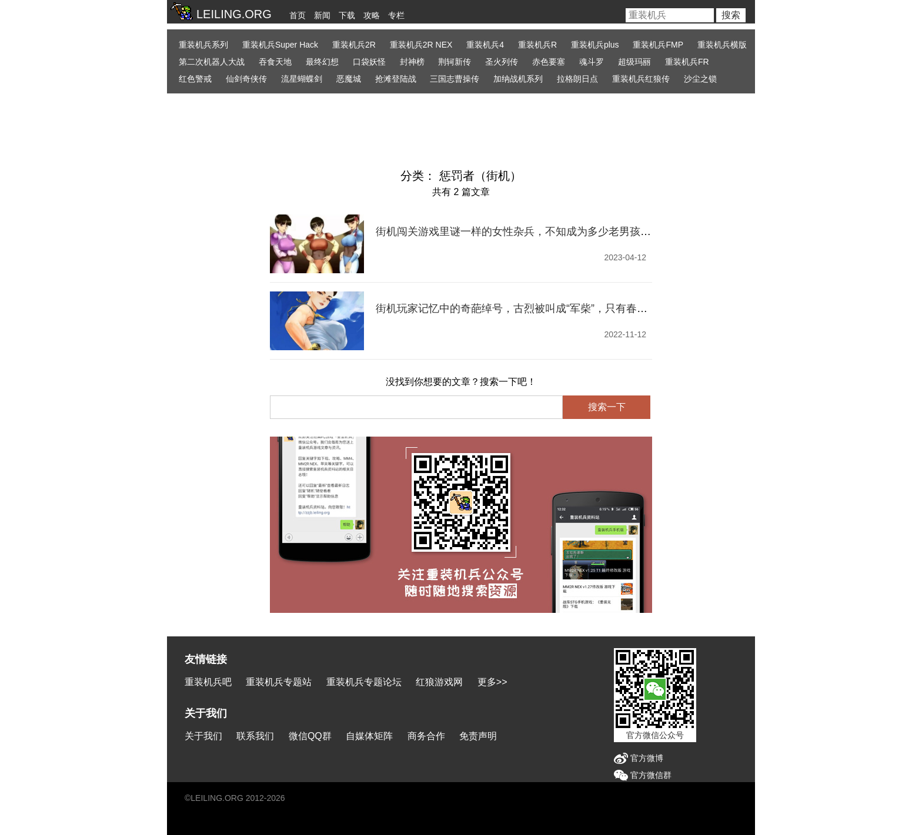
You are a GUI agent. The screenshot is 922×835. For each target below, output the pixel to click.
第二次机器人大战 (212, 61)
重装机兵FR (687, 61)
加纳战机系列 (518, 78)
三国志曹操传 (454, 78)
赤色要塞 (548, 61)
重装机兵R (537, 44)
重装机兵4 (485, 44)
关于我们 (203, 736)
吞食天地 (275, 61)
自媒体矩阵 (369, 736)
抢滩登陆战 (395, 78)
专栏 (396, 15)
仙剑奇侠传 (246, 78)
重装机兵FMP (658, 44)
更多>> (492, 682)
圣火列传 (501, 61)
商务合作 (426, 736)
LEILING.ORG (217, 798)
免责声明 (478, 736)
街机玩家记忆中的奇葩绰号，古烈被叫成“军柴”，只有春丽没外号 (527, 308)
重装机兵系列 (203, 44)
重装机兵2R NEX (421, 44)
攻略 (371, 15)
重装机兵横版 (722, 44)
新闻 (322, 15)
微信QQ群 (310, 736)
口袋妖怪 (369, 61)
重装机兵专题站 (279, 682)
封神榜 (412, 61)
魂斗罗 (591, 61)
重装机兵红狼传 (641, 78)
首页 (297, 15)
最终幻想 (322, 61)
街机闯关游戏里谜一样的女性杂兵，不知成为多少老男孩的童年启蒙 (534, 231)
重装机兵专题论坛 (364, 682)
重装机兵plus (595, 44)
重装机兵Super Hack (280, 44)
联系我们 (255, 736)
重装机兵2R (354, 44)
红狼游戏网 (439, 682)
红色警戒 (195, 78)
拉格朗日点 (577, 78)
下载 (347, 15)
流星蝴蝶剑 (301, 78)
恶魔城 (348, 78)
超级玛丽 (634, 61)
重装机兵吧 (208, 682)
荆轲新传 (454, 61)
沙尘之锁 (700, 78)
